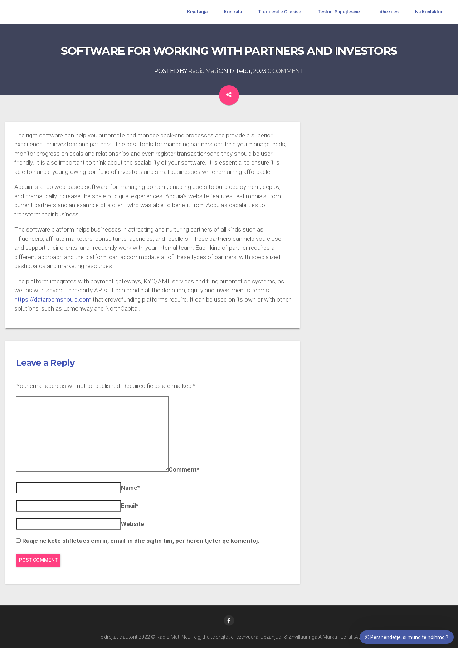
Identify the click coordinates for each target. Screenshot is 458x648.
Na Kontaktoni (429, 11)
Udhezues (387, 11)
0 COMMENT (286, 70)
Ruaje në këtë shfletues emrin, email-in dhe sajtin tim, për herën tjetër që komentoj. (140, 540)
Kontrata (233, 11)
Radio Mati (203, 70)
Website (132, 523)
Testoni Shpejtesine (339, 11)
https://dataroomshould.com (52, 299)
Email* (129, 505)
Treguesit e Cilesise (279, 11)
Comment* (184, 469)
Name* (130, 487)
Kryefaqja (197, 11)
